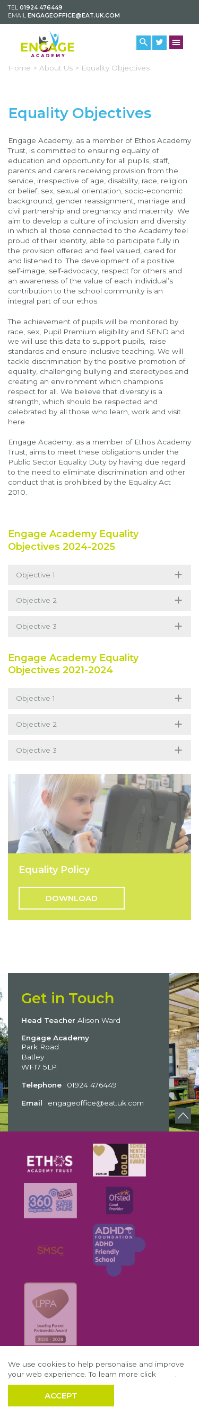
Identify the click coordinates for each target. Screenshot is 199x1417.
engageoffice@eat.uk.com (74, 15)
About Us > (59, 68)
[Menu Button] (176, 42)
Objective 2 (99, 600)
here (166, 1374)
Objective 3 (99, 626)
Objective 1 (99, 575)
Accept (61, 1396)
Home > (22, 68)
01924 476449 (41, 7)
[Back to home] (47, 44)
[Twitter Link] (159, 42)
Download (72, 898)
